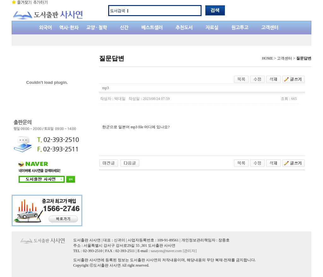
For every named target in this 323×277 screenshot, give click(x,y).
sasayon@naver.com (166, 251)
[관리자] (190, 251)
